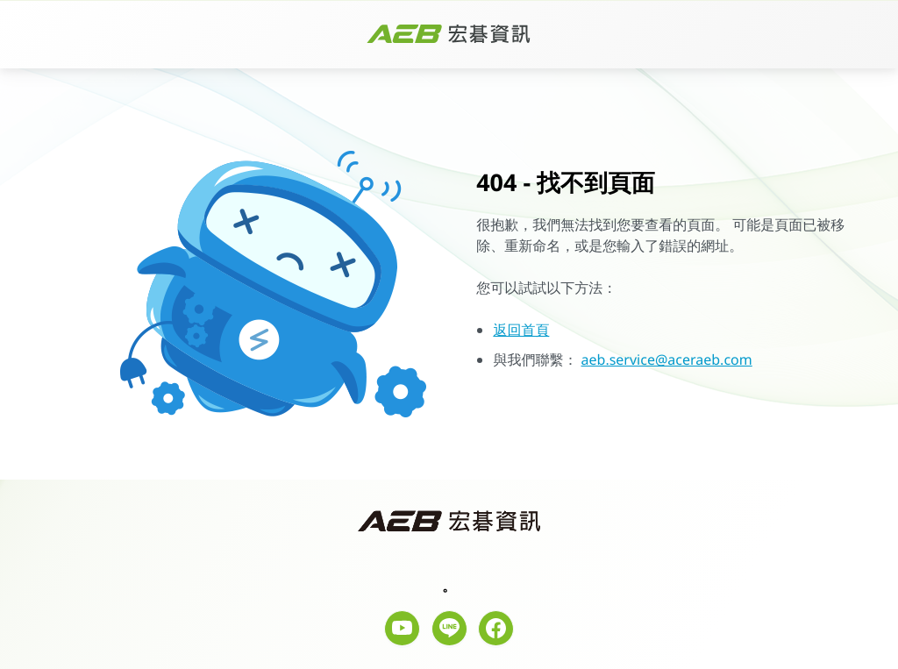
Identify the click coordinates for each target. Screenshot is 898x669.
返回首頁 (521, 329)
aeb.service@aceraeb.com (666, 359)
